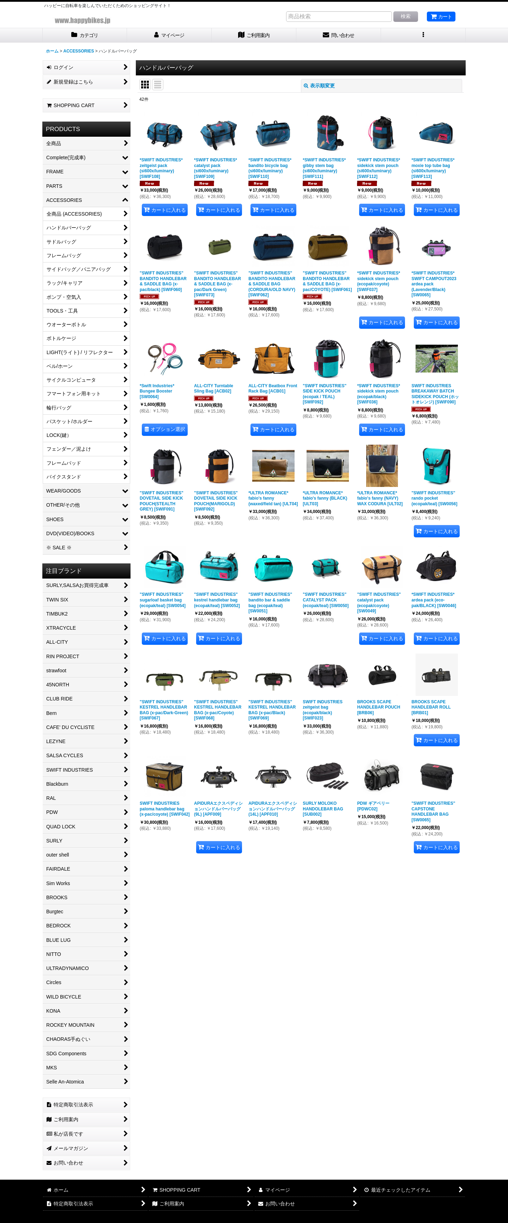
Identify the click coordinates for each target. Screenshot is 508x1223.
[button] (423, 35)
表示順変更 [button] (319, 85)
